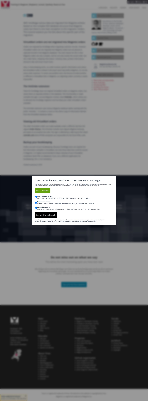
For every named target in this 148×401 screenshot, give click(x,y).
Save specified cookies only (45, 215)
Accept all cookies (42, 191)
